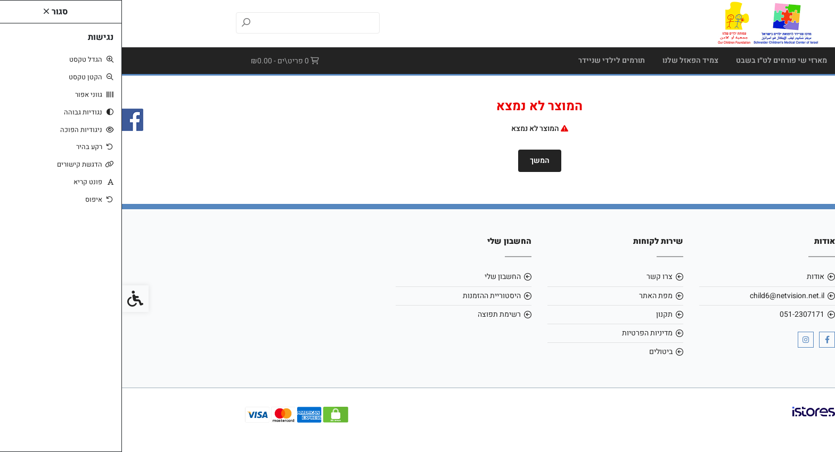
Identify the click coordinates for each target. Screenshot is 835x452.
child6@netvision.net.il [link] (665, 295)
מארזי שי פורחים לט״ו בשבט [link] (659, 60)
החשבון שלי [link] (381, 276)
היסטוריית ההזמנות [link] (370, 295)
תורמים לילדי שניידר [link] (489, 60)
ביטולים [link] (539, 351)
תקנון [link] (542, 314)
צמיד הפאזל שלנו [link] (568, 60)
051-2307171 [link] (680, 314)
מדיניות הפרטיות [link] (525, 333)
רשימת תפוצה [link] (377, 314)
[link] (645, 23)
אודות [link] (693, 276)
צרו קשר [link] (538, 276)
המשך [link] (418, 160)
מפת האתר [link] (534, 295)
